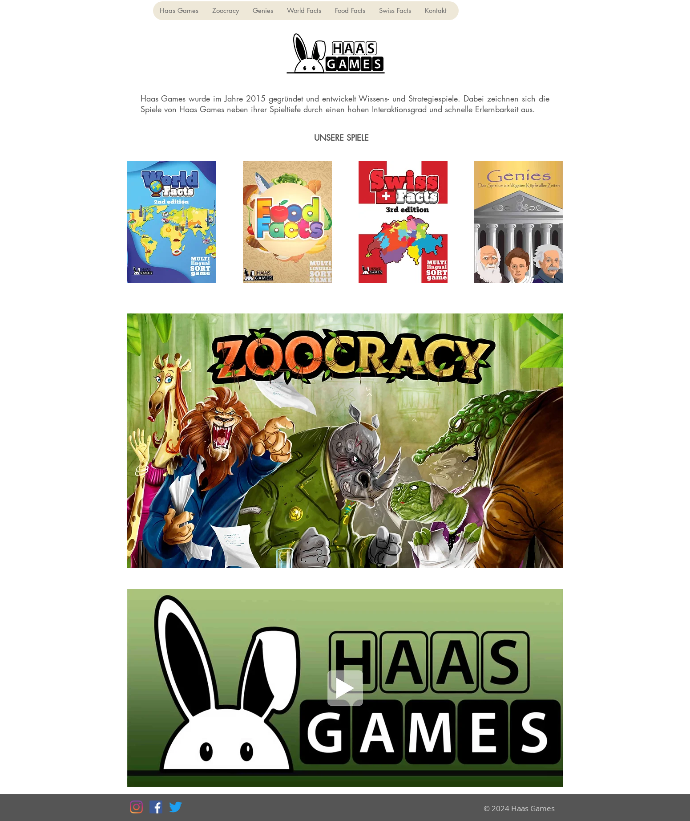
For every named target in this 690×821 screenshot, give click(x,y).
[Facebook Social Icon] (155, 807)
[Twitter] (175, 807)
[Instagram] (136, 807)
